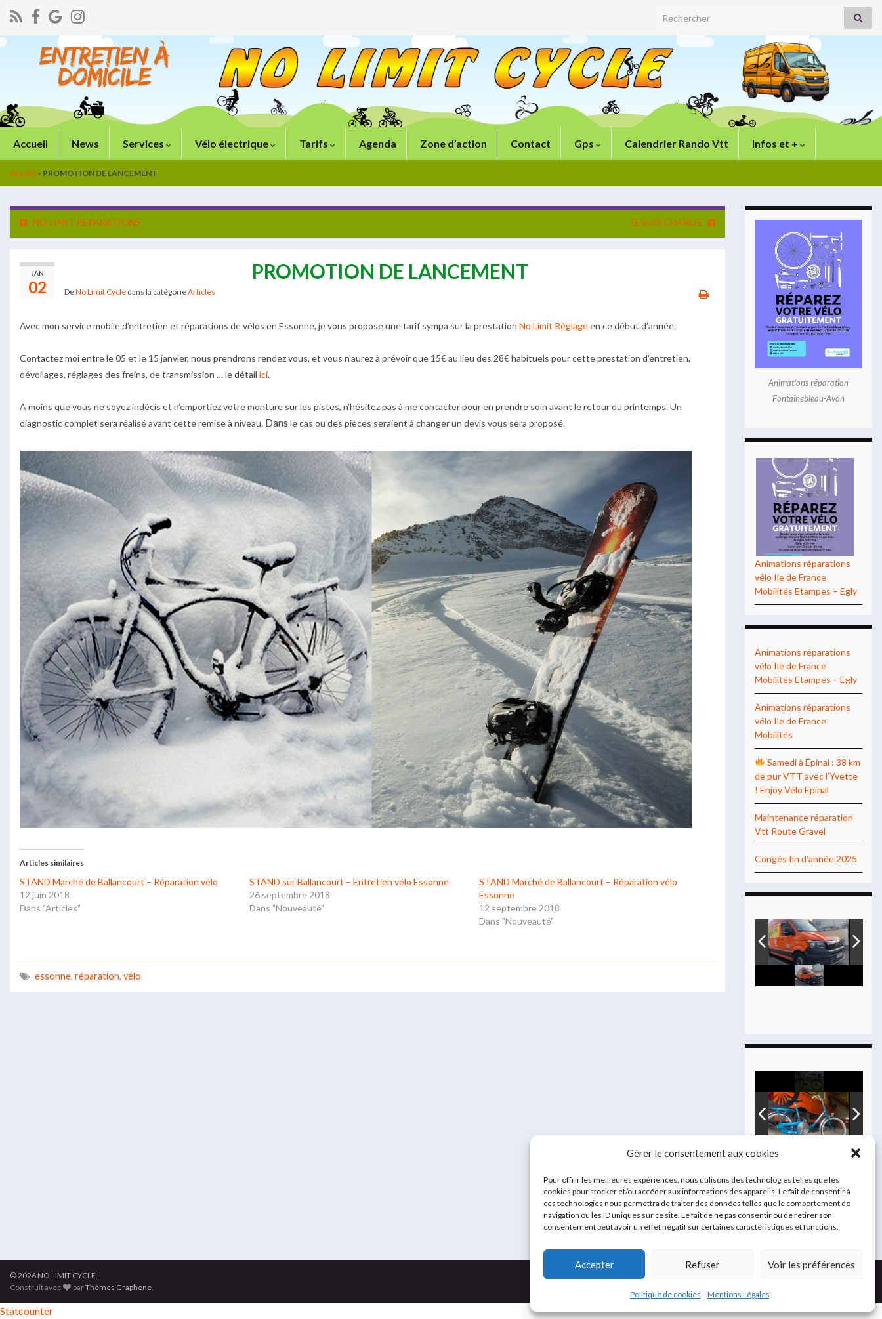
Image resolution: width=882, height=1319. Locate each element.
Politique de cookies (665, 1294)
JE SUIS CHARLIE (666, 222)
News (84, 143)
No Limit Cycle (100, 292)
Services (146, 143)
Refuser (702, 1264)
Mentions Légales (738, 1294)
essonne (53, 976)
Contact (530, 143)
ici (263, 374)
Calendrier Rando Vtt (675, 143)
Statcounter (26, 1311)
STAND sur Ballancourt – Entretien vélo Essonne (349, 881)
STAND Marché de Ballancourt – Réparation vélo (119, 881)
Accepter (594, 1264)
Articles (201, 292)
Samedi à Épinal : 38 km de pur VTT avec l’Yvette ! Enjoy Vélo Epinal (807, 776)
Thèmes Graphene (118, 1287)
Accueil (29, 143)
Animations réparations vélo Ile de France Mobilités (802, 720)
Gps (586, 143)
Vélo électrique (234, 143)
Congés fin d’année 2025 (806, 858)
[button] (855, 1153)
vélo (132, 976)
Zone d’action (452, 143)
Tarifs (316, 143)
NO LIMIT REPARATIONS (87, 222)
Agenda (376, 143)
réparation (97, 976)
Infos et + (777, 143)
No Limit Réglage (553, 325)
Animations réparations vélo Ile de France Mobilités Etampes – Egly (806, 577)
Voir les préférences (811, 1264)
